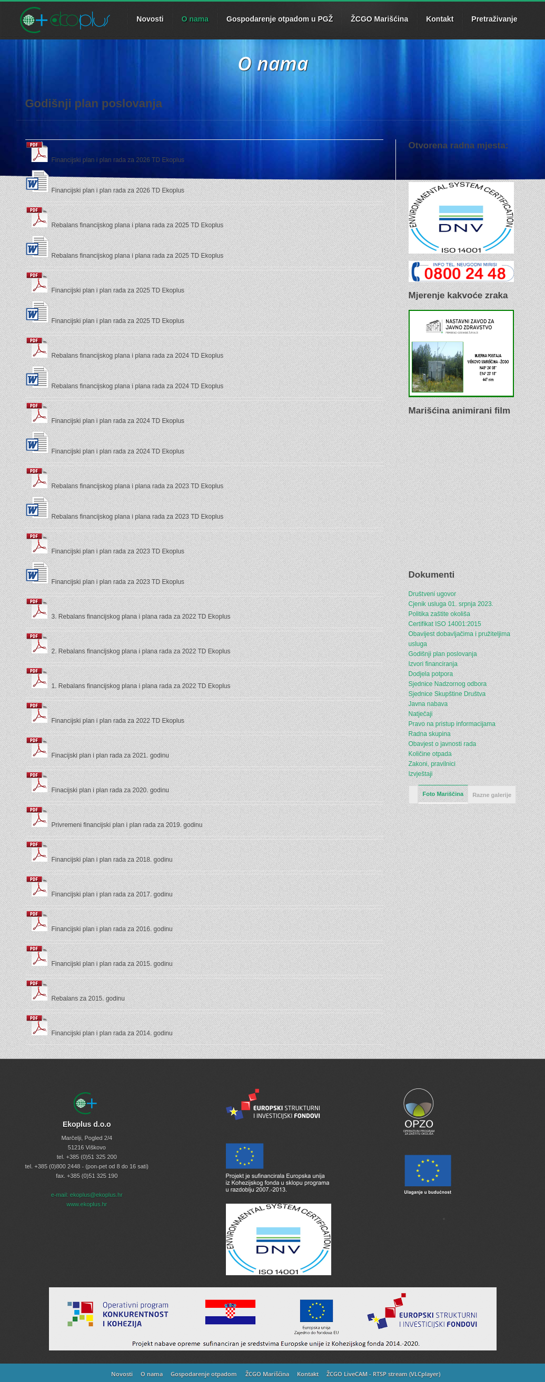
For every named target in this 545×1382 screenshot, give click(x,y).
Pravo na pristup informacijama (452, 724)
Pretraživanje (494, 19)
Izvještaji (421, 774)
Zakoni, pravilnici (432, 764)
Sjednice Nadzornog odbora (448, 684)
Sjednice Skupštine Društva (447, 694)
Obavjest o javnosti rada (443, 744)
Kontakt (439, 19)
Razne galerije (491, 795)
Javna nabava (428, 704)
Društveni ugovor (433, 594)
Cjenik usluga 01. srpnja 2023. (451, 604)
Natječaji (421, 714)
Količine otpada (430, 754)
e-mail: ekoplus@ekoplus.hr (87, 1195)
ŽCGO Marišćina (379, 19)
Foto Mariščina (443, 794)
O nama (195, 19)
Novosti (122, 1374)
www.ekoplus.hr (86, 1204)
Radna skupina (430, 734)
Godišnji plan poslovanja (443, 654)
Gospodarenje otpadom (204, 1374)
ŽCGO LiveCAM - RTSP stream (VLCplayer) (383, 1374)
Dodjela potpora (431, 674)
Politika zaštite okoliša (439, 614)
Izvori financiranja (433, 664)
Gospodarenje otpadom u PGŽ (279, 19)
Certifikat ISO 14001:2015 (445, 624)
